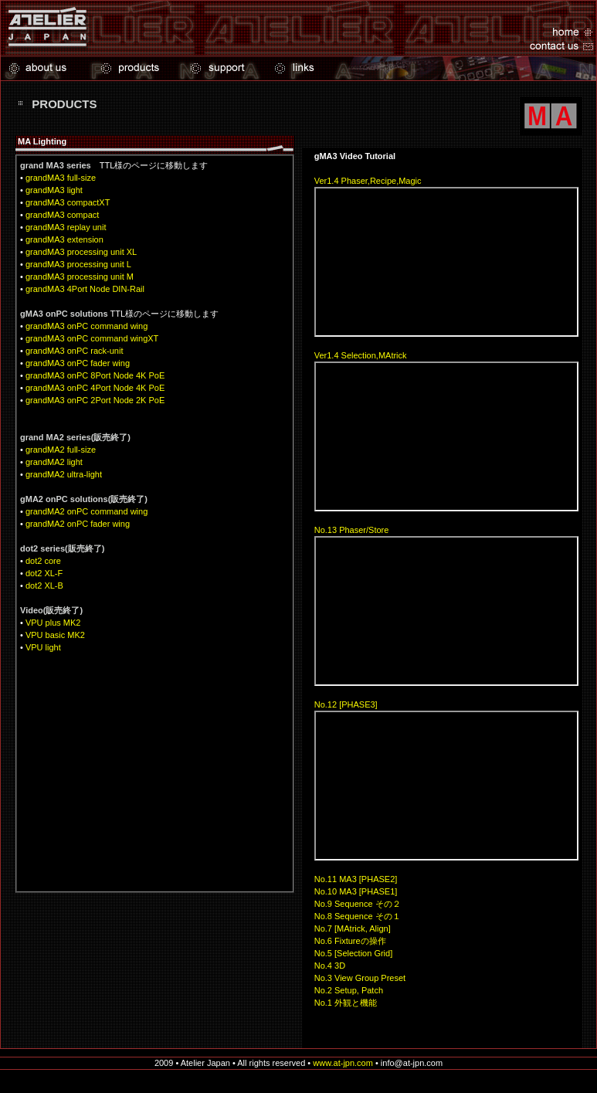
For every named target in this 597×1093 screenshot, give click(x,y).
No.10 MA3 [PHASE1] (356, 891)
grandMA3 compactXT (67, 202)
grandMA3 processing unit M (79, 276)
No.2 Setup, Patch (348, 990)
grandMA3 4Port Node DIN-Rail (84, 289)
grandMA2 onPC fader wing (77, 523)
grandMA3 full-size (60, 177)
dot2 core (43, 560)
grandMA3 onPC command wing (86, 326)
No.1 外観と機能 (345, 1002)
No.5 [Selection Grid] (353, 953)
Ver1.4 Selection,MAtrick (360, 355)
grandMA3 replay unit (66, 227)
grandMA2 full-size (60, 449)
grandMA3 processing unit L (78, 264)
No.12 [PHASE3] (346, 704)
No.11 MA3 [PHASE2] (356, 879)
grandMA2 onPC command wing (86, 511)
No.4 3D (329, 965)
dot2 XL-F (44, 573)
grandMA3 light (54, 190)
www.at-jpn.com (343, 1063)
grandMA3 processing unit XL (81, 251)
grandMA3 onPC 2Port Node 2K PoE (95, 400)
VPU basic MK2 (55, 635)
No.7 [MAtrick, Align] (352, 928)
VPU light (43, 647)
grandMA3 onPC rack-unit (74, 350)
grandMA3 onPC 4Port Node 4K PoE (95, 387)
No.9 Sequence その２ (357, 903)
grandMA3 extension (64, 239)
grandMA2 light (54, 462)
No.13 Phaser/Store (351, 530)
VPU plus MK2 (53, 622)
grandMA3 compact (62, 214)
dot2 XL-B (44, 585)
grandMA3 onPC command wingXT (91, 338)
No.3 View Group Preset (359, 978)
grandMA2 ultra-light (63, 474)
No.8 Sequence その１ (357, 916)
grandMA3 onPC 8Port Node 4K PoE (95, 375)
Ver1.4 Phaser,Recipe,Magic (368, 180)
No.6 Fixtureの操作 (350, 940)
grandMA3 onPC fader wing (77, 363)
